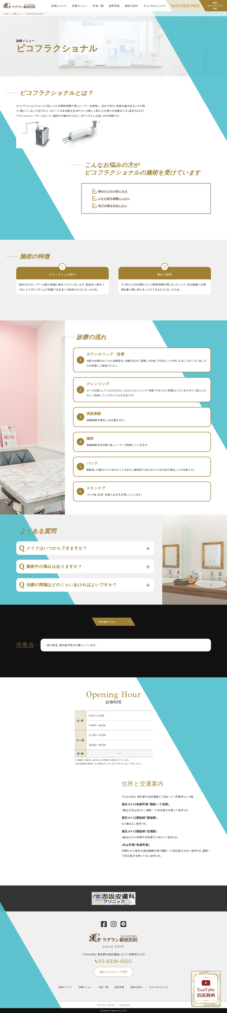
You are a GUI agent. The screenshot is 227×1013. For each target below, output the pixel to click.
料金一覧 (103, 987)
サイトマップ (124, 1005)
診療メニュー (18, 13)
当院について (65, 987)
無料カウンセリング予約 (114, 972)
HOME (6, 13)
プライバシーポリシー (106, 1005)
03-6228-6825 (115, 961)
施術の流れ (137, 987)
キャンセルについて (159, 987)
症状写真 (119, 987)
